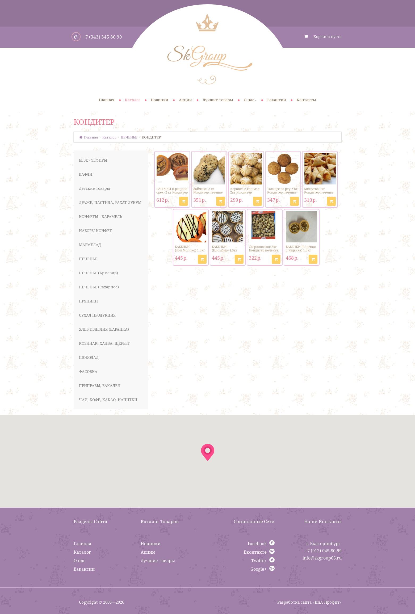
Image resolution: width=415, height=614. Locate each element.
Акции (148, 552)
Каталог (82, 552)
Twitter (259, 560)
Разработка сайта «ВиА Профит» (309, 602)
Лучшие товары (158, 560)
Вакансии (84, 569)
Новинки (151, 543)
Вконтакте (255, 552)
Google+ (258, 569)
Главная (82, 543)
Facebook (257, 543)
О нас (79, 560)
